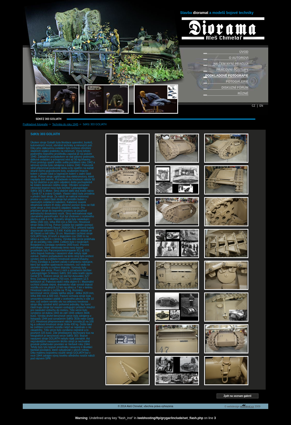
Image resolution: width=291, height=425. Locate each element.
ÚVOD (243, 52)
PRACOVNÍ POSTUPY (232, 70)
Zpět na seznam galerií (237, 396)
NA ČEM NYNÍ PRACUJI (230, 64)
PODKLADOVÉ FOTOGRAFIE (226, 76)
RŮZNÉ (243, 93)
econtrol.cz (247, 406)
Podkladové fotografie (35, 124)
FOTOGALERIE (237, 81)
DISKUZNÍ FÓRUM (234, 87)
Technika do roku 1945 (65, 124)
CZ (253, 105)
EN (261, 105)
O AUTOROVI (238, 58)
